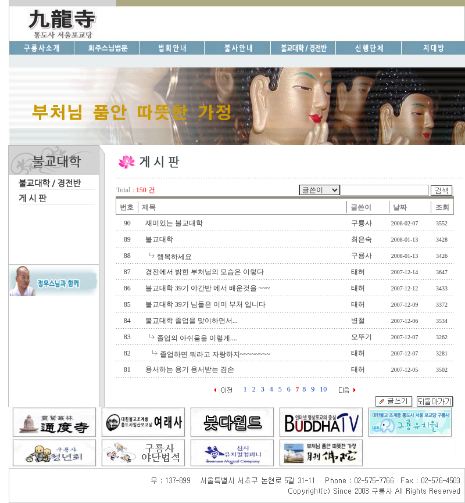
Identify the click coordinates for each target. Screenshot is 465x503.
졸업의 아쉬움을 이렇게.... (197, 338)
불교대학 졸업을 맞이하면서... (191, 321)
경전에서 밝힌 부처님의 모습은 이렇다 (204, 272)
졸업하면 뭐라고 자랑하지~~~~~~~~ (215, 354)
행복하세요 (174, 257)
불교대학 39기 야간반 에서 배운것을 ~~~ (207, 288)
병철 (358, 321)
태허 (358, 272)
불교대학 (159, 239)
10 (323, 389)
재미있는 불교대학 (174, 223)
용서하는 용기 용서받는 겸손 (189, 369)
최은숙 (361, 239)
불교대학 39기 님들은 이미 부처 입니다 (205, 304)
